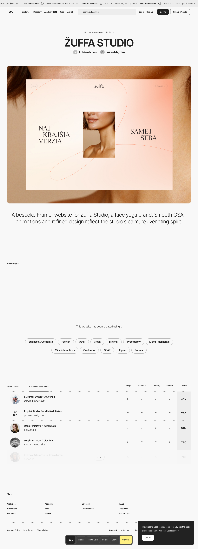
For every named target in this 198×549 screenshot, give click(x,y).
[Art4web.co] (85, 52)
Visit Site (125, 540)
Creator (81, 540)
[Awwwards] (11, 12)
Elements (11, 513)
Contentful (89, 350)
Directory (37, 12)
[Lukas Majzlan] (112, 52)
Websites (11, 504)
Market (70, 12)
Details (105, 540)
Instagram (125, 530)
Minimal (113, 341)
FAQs (121, 504)
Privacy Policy (42, 530)
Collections (12, 508)
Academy (50, 12)
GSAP (107, 350)
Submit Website (180, 12)
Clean (97, 341)
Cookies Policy (13, 530)
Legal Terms (28, 530)
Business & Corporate (41, 341)
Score (114, 540)
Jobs (62, 12)
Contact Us (124, 513)
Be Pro (163, 12)
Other (82, 341)
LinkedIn (136, 530)
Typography (134, 341)
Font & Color (93, 540)
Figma (122, 350)
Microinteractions (65, 350)
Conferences (88, 508)
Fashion (66, 341)
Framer (139, 350)
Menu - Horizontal (159, 341)
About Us (123, 508)
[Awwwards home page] (70, 540)
